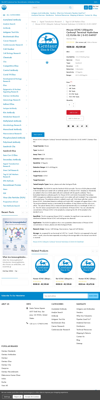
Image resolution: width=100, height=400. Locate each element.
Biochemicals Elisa (11, 36)
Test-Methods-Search (15, 206)
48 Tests (72, 88)
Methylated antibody (12, 121)
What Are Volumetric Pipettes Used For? (71, 13)
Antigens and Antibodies (40, 13)
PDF (15, 193)
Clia (15, 62)
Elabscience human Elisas (11, 375)
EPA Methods (15, 181)
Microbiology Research (15, 125)
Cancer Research (15, 41)
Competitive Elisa (10, 66)
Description (38, 134)
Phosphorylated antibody (14, 138)
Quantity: (69, 100)
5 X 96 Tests (73, 94)
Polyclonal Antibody (11, 142)
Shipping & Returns (77, 15)
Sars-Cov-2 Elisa (10, 155)
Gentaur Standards (8, 351)
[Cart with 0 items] (93, 7)
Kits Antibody (9, 112)
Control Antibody (10, 70)
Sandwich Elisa (9, 151)
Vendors (53, 13)
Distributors (50, 15)
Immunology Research (15, 100)
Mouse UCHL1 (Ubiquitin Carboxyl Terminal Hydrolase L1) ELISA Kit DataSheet (58, 242)
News (15, 189)
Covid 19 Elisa (9, 74)
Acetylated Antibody (12, 19)
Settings (7, 397)
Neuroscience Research (15, 133)
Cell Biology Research (15, 53)
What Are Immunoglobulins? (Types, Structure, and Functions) (15, 257)
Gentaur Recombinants (10, 372)
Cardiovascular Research (15, 45)
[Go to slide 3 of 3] (22, 212)
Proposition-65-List (15, 202)
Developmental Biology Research (15, 80)
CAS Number (8, 49)
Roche (4, 382)
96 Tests (72, 91)
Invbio (4, 379)
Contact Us (88, 15)
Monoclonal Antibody (12, 129)
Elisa (15, 85)
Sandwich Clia (9, 146)
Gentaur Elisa (6, 361)
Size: (69, 82)
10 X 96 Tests (74, 97)
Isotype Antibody (15, 108)
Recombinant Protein (12, 185)
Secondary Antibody (12, 159)
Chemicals (7, 57)
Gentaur (5, 358)
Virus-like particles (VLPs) (14, 197)
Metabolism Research (15, 117)
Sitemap (79, 343)
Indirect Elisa (8, 104)
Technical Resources (62, 15)
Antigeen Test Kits (11, 32)
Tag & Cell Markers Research (15, 175)
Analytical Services (38, 15)
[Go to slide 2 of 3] (26, 212)
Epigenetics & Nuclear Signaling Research (15, 90)
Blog (95, 15)
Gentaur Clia (6, 365)
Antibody (15, 28)
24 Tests (72, 85)
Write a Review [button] (92, 42)
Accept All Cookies (32, 397)
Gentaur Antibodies (15, 96)
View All (5, 385)
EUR (96, 2)
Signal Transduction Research (15, 165)
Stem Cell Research (15, 170)
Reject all (17, 397)
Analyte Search (15, 24)
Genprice (5, 368)
